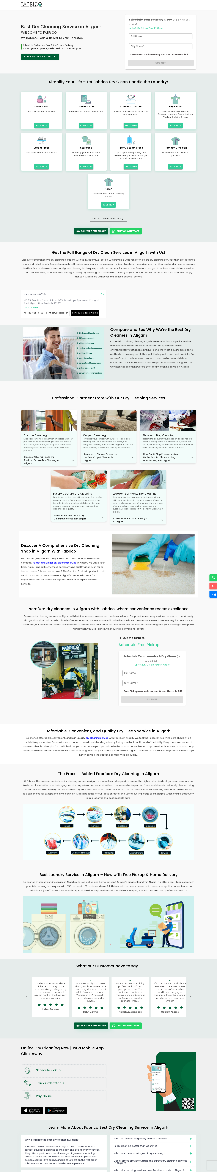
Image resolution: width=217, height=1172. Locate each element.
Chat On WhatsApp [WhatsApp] (125, 231)
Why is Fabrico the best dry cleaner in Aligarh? (64, 1140)
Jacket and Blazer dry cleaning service (54, 562)
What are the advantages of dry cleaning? (153, 1153)
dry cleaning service (97, 737)
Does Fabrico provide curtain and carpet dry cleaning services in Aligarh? (153, 1162)
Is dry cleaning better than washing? (153, 1146)
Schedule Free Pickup (91, 231)
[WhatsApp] (213, 577)
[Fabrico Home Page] (31, 4)
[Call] (213, 586)
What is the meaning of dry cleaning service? (153, 1138)
